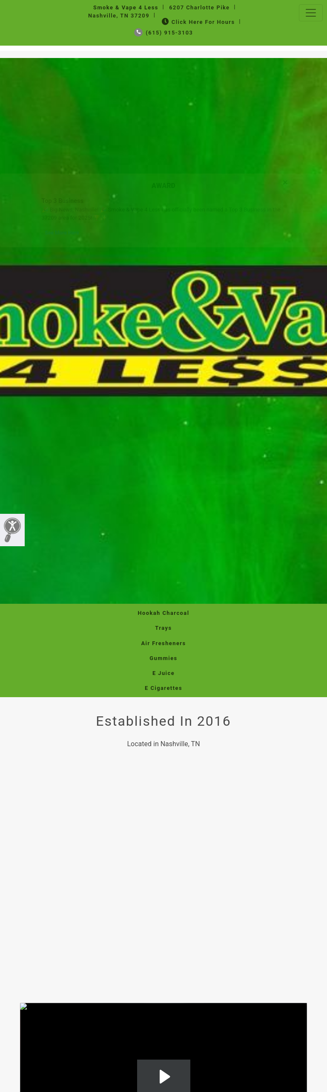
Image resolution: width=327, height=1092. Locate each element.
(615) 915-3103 (163, 32)
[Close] (285, 181)
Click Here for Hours (197, 22)
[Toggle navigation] (311, 12)
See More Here (62, 233)
